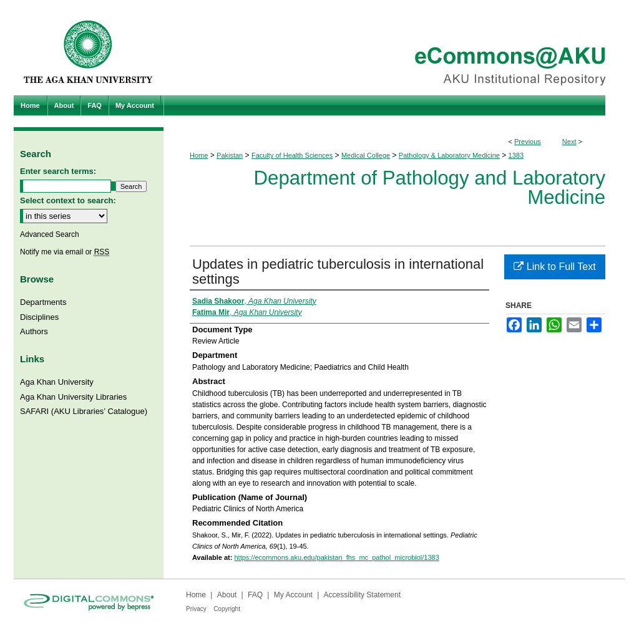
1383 (516, 155)
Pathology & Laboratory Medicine (449, 155)
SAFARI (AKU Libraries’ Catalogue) (83, 411)
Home (199, 155)
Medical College (365, 155)
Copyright (226, 608)
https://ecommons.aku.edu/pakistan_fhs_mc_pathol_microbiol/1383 (336, 557)
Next (569, 141)
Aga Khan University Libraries (73, 397)
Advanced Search (49, 234)
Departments (43, 302)
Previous (527, 141)
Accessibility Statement (362, 594)
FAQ (255, 594)
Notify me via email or (64, 252)
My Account (293, 594)
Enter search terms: (58, 171)
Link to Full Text (554, 266)
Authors (34, 331)
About (227, 594)
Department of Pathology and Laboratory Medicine (429, 187)
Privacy (196, 608)
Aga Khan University (57, 382)
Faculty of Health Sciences (292, 155)
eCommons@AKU (394, 47)
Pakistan (230, 155)
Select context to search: (68, 200)
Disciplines (39, 317)
